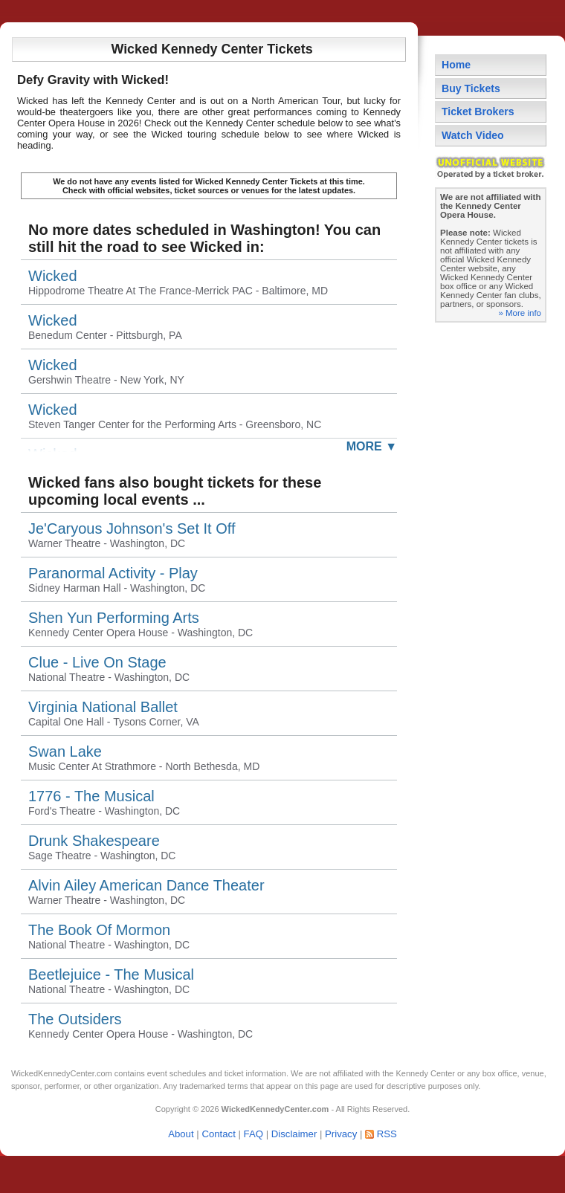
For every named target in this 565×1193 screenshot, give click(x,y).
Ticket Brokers (478, 111)
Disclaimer (294, 1133)
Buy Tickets (471, 88)
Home (456, 65)
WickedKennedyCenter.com (61, 1073)
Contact (218, 1133)
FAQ (253, 1133)
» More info (519, 312)
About (180, 1133)
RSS (387, 1133)
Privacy (341, 1133)
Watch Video (473, 135)
